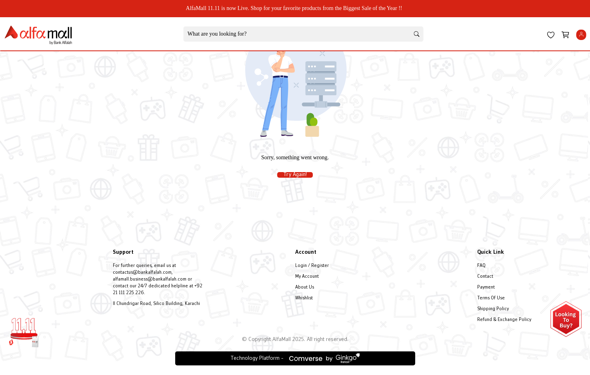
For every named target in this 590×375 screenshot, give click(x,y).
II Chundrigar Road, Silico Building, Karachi (156, 304)
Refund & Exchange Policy (504, 320)
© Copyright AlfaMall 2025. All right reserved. (295, 339)
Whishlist (304, 298)
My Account (307, 277)
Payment (486, 287)
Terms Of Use (491, 298)
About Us (304, 287)
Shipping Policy (493, 309)
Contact (485, 277)
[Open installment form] (566, 319)
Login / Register (312, 266)
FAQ (481, 266)
